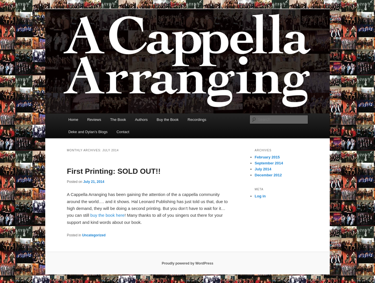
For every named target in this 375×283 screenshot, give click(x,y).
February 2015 (267, 157)
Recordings (197, 119)
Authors (141, 119)
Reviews (94, 119)
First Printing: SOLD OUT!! (113, 171)
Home (73, 119)
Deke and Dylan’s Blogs (88, 132)
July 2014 (263, 169)
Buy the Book (167, 119)
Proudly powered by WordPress (187, 263)
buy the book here (107, 215)
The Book (118, 119)
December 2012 (268, 175)
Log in (260, 196)
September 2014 (269, 163)
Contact (122, 132)
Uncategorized (94, 235)
